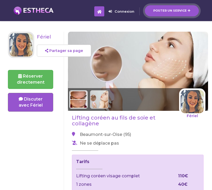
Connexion (121, 11)
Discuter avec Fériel (31, 102)
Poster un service (171, 10)
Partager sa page (64, 50)
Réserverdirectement (31, 79)
